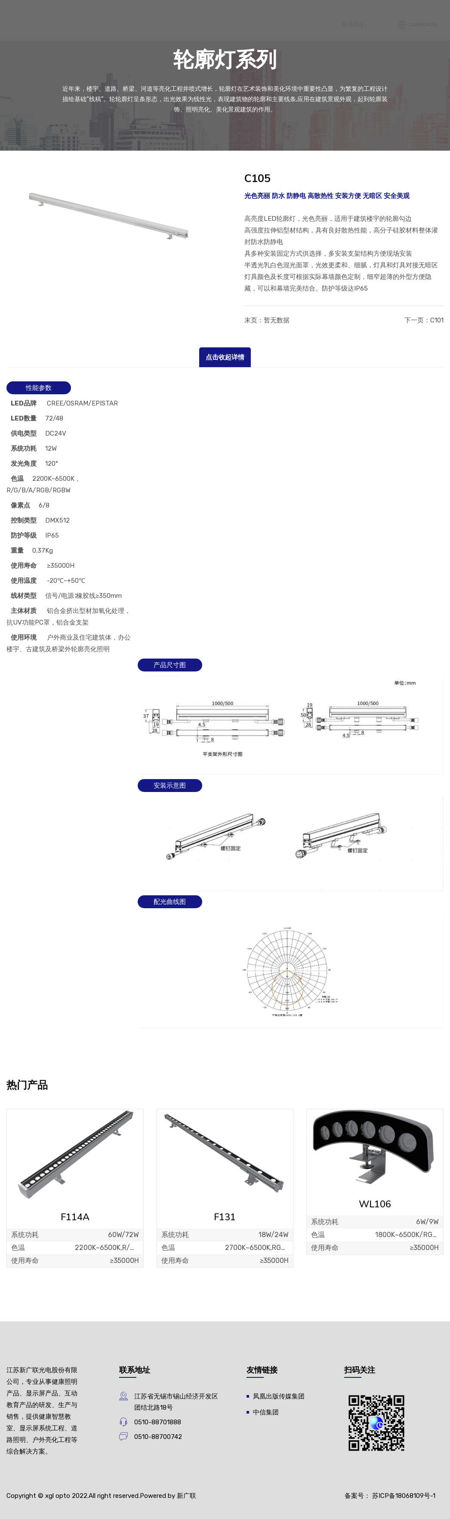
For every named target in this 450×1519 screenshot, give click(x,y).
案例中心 (410, 534)
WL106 (375, 1204)
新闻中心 (410, 19)
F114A (75, 1217)
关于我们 (283, 41)
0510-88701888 (157, 1422)
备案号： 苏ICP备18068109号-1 (390, 1496)
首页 (162, 163)
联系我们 (366, 741)
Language (421, 741)
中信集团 (266, 1412)
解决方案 (320, 664)
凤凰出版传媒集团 (279, 1396)
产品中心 (283, 201)
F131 (225, 1217)
